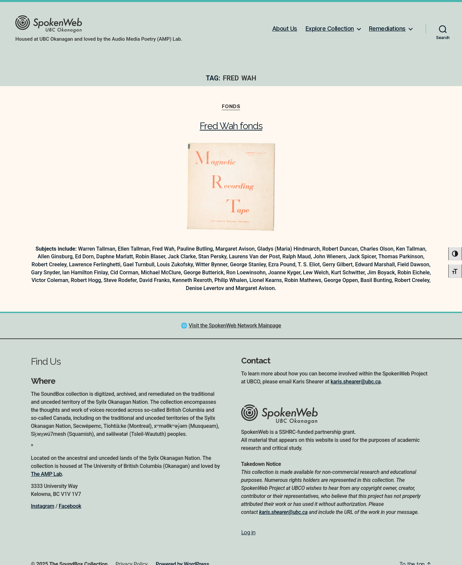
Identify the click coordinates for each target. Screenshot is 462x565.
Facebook (70, 506)
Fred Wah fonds (231, 125)
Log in (248, 532)
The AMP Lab (46, 474)
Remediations (387, 28)
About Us (284, 28)
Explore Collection (330, 28)
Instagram (42, 506)
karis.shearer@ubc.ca (356, 381)
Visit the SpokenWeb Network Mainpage (235, 325)
